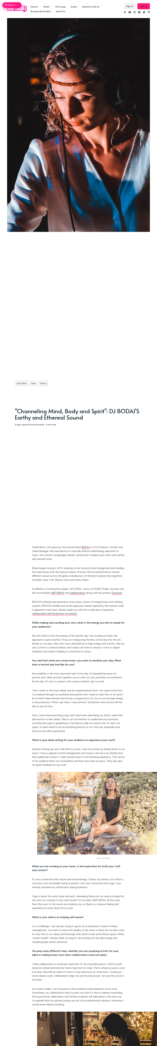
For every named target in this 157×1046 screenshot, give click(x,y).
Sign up (143, 6)
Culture (34, 6)
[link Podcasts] (125, 12)
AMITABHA (57, 592)
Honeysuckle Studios (40, 11)
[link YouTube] (130, 12)
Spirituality (22, 383)
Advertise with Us (91, 6)
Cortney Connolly (36, 424)
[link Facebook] (139, 12)
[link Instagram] (134, 12)
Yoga (33, 383)
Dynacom (117, 592)
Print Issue (61, 6)
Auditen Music (77, 592)
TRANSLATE (12, 5)
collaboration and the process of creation (54, 613)
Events (74, 6)
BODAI (85, 547)
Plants (47, 6)
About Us (60, 11)
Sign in (129, 6)
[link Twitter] (144, 12)
